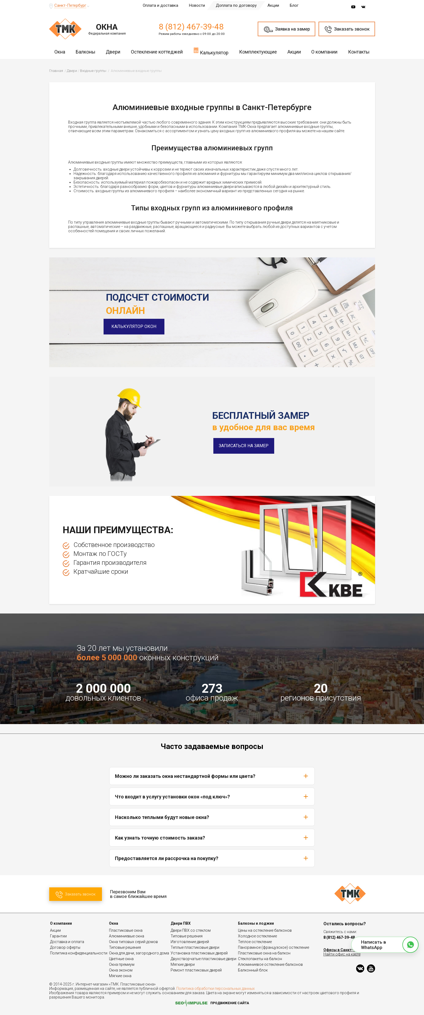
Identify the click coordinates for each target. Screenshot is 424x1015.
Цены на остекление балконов (265, 930)
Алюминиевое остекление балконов (270, 964)
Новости (197, 5)
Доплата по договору (236, 5)
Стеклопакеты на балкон (260, 959)
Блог (294, 5)
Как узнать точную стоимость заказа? (212, 837)
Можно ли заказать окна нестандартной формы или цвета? (212, 776)
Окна (59, 52)
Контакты (359, 52)
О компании (324, 52)
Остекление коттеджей (157, 52)
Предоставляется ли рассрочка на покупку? (212, 858)
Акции (273, 5)
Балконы (85, 52)
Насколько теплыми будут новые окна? (212, 817)
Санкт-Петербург (70, 5)
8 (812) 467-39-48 (191, 26)
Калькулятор (210, 51)
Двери (113, 52)
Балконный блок (253, 970)
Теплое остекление (255, 942)
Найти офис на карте (341, 954)
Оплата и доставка (160, 5)
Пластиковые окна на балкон (264, 953)
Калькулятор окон (136, 326)
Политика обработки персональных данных (215, 988)
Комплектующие (258, 52)
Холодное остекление (257, 936)
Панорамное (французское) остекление (273, 947)
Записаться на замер (244, 445)
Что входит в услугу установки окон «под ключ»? (212, 796)
